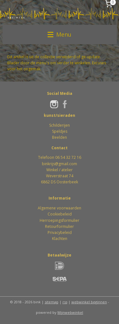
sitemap (51, 301)
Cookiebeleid (60, 214)
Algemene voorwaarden (59, 208)
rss (65, 301)
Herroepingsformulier (59, 220)
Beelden (59, 137)
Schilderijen (59, 125)
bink (46, 163)
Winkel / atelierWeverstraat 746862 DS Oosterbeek (59, 176)
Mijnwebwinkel (70, 312)
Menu (59, 34)
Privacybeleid (60, 232)
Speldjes (59, 131)
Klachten (59, 238)
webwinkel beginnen (89, 301)
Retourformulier (59, 226)
